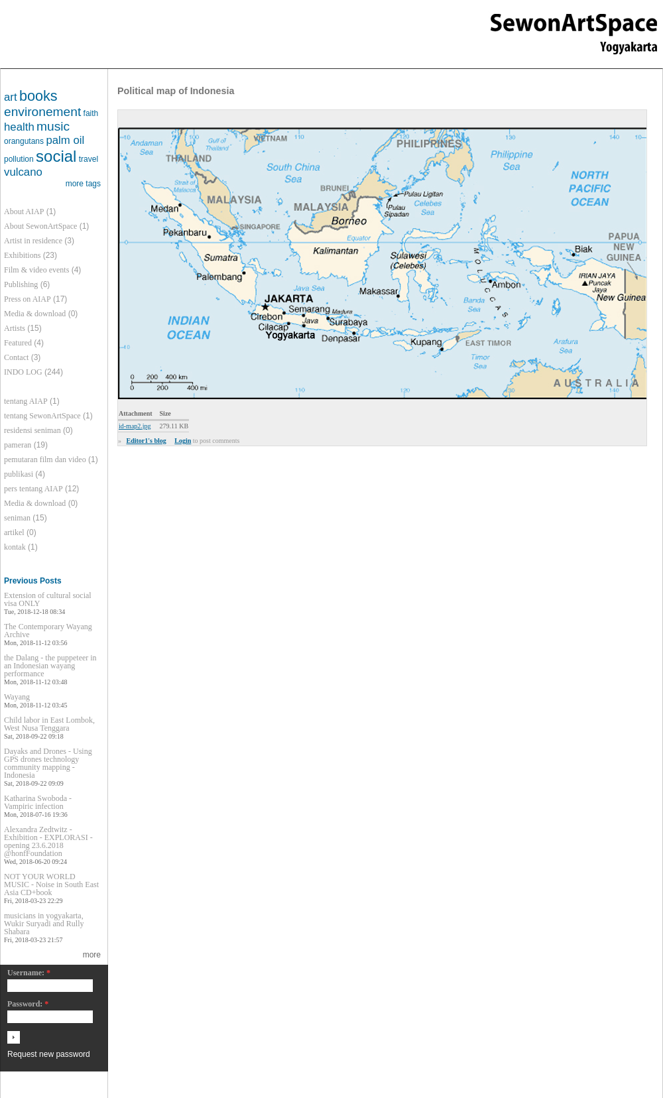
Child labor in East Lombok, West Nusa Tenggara (49, 724)
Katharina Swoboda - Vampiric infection (38, 802)
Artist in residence (33, 240)
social (56, 156)
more (92, 954)
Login (182, 440)
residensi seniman (32, 430)
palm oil (65, 140)
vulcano (23, 172)
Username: (28, 973)
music (53, 126)
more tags (83, 183)
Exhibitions (22, 255)
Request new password (48, 1054)
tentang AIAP (26, 401)
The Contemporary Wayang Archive (48, 630)
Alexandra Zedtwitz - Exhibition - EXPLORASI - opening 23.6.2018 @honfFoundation (48, 841)
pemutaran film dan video (45, 459)
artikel (14, 532)
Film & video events (36, 269)
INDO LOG (23, 372)
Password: (27, 1004)
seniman (17, 517)
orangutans (24, 141)
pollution (19, 159)
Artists (14, 328)
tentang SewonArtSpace (42, 415)
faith (91, 113)
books (38, 96)
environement (42, 112)
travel (88, 159)
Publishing (21, 284)
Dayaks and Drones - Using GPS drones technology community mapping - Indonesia (48, 763)
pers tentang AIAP (33, 488)
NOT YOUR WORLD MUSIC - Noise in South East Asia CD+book (51, 884)
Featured (18, 342)
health (19, 127)
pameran (17, 445)
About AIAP (24, 211)
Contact (16, 357)
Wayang (17, 697)
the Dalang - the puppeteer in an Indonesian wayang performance (50, 665)
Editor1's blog (146, 440)
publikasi (18, 474)
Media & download (35, 313)
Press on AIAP (27, 299)
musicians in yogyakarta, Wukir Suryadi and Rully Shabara (44, 923)
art (10, 97)
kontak (15, 547)
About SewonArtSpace (40, 226)
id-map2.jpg (135, 426)
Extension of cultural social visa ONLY (47, 599)
